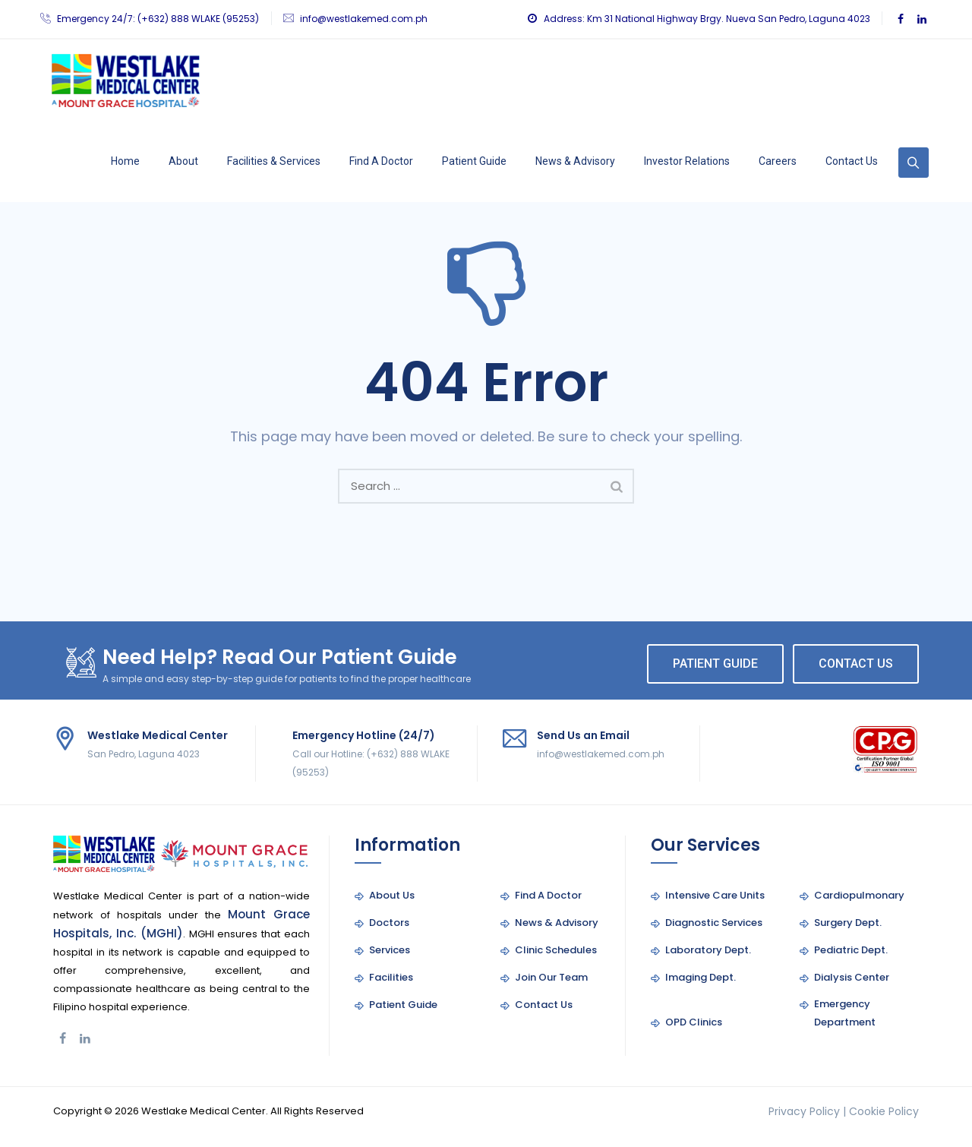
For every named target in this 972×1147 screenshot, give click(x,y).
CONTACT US (856, 663)
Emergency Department (845, 1013)
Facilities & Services (273, 161)
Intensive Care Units (715, 895)
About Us (392, 895)
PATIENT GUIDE (715, 663)
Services (389, 950)
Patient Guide (474, 161)
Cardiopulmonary (859, 895)
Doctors (389, 922)
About (183, 161)
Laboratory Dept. (708, 950)
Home (125, 161)
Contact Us (851, 161)
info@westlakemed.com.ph (364, 18)
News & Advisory (575, 161)
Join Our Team (551, 977)
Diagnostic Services (713, 922)
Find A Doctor (381, 161)
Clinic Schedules (556, 950)
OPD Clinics (693, 1022)
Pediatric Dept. (851, 950)
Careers (778, 161)
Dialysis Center (851, 977)
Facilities (391, 977)
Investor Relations (687, 161)
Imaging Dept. (700, 977)
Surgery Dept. (848, 922)
